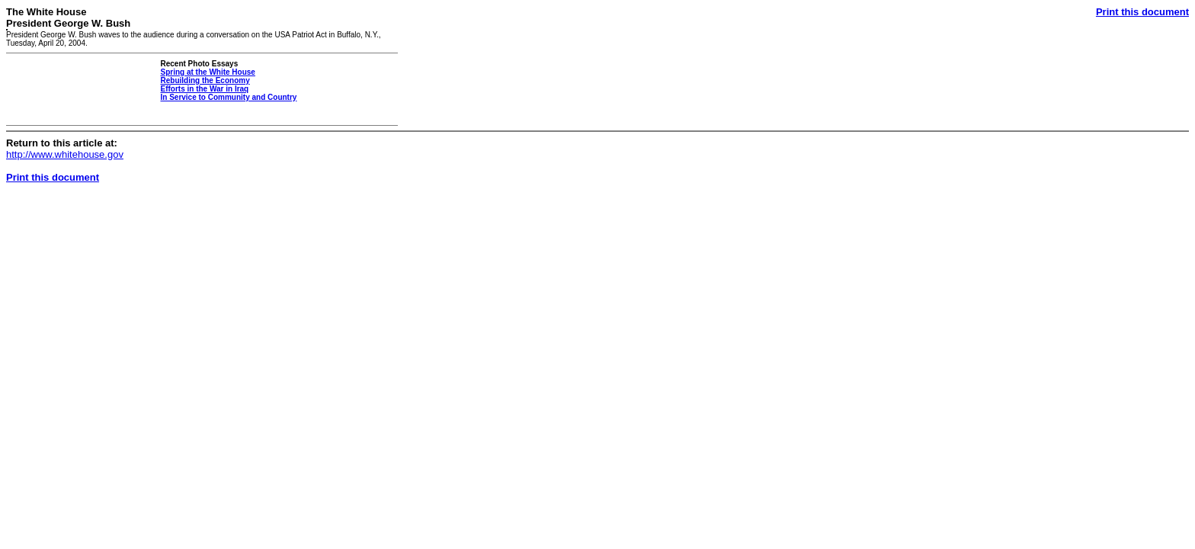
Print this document (1142, 12)
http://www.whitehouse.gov (64, 154)
